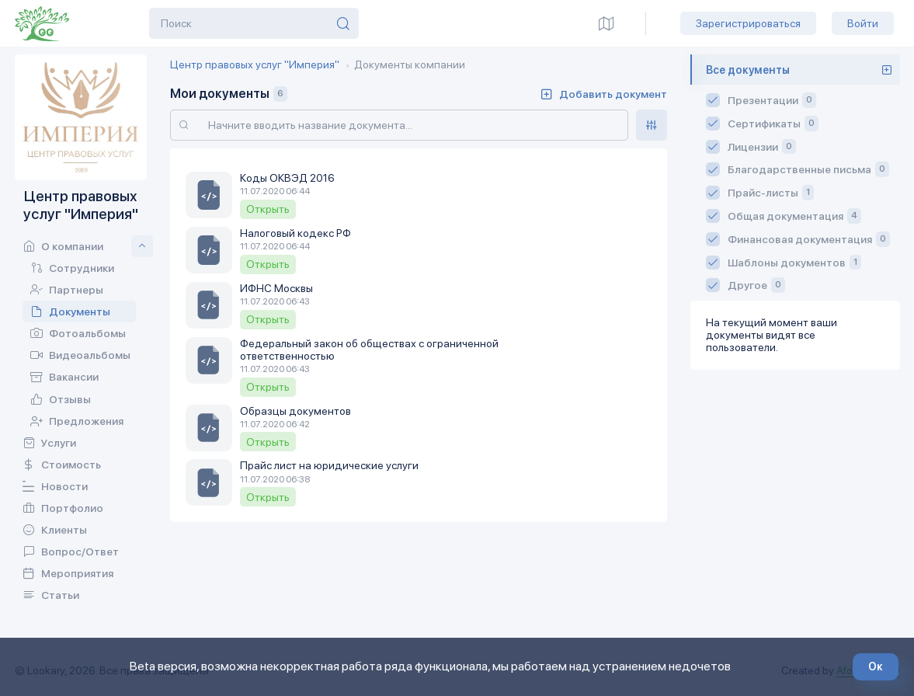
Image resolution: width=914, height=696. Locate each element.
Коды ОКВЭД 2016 (287, 178)
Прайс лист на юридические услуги (329, 465)
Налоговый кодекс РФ (295, 233)
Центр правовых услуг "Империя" (254, 64)
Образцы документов (295, 411)
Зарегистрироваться (748, 23)
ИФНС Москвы (276, 288)
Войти (862, 23)
